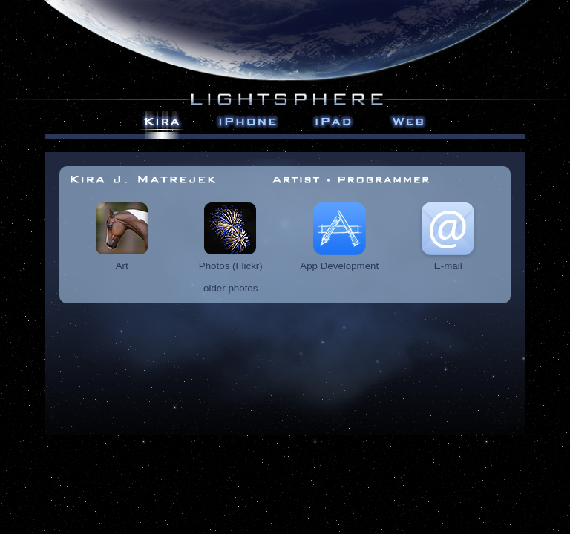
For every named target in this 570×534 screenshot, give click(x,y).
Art (122, 261)
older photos (230, 288)
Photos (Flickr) (231, 261)
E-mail (447, 261)
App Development (339, 261)
